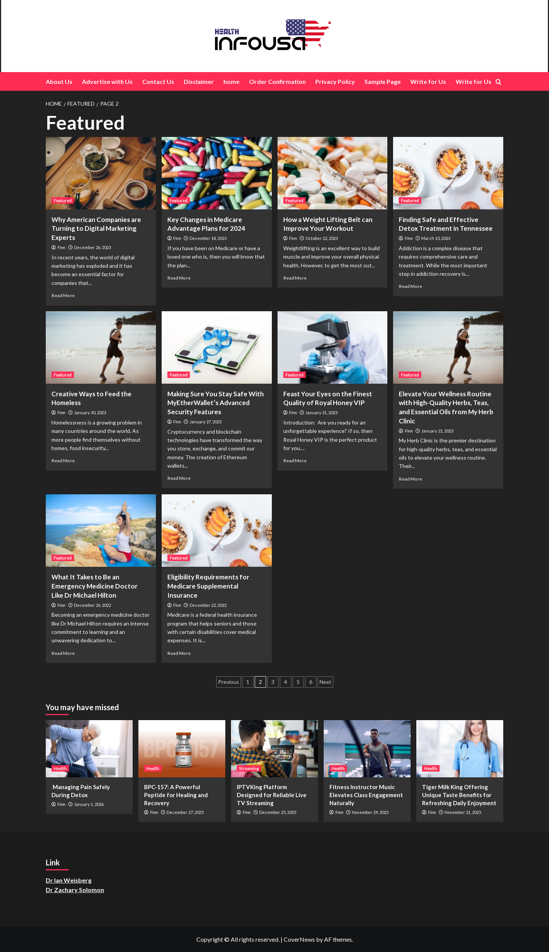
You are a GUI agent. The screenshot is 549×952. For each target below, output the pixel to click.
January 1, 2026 (89, 804)
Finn (62, 247)
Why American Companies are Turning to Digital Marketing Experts (96, 228)
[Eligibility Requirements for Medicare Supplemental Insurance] (217, 530)
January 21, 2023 (321, 412)
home (231, 81)
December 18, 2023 (207, 238)
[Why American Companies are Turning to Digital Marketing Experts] (101, 173)
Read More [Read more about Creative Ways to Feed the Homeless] (63, 460)
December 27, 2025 (185, 812)
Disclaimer (199, 81)
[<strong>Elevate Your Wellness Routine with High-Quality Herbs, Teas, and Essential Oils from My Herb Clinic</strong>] (448, 347)
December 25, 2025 (277, 812)
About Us (59, 81)
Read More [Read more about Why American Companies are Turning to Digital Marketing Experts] (63, 295)
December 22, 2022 (207, 605)
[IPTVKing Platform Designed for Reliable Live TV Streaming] (274, 748)
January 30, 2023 (90, 412)
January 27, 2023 (205, 421)
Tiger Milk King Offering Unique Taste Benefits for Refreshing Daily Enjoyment (459, 794)
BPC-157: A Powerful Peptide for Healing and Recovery (176, 794)
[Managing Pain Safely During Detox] (89, 748)
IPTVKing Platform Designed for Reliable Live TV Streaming (272, 794)
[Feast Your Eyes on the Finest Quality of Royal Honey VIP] (333, 347)
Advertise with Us (107, 81)
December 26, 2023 (92, 247)
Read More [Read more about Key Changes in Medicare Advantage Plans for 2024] (179, 278)
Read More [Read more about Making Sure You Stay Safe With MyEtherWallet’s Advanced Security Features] (179, 478)
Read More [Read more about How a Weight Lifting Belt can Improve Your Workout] (295, 278)
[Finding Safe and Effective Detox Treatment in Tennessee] (448, 173)
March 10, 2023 (435, 238)
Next (325, 682)
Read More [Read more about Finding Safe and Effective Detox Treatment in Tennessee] (410, 286)
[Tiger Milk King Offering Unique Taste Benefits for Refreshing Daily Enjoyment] (459, 748)
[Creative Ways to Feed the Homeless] (101, 347)
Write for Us (428, 81)
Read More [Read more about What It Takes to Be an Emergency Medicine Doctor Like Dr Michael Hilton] (63, 653)
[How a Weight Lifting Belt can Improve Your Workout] (333, 173)
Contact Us (158, 81)
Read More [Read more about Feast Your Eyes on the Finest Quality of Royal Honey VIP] (295, 460)
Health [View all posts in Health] (60, 768)
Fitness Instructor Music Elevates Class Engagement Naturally (366, 794)
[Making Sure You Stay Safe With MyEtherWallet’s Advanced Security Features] (217, 347)
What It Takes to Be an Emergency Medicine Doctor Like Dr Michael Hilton (94, 586)
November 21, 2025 (463, 812)
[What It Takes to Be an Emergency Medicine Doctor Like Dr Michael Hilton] (101, 530)
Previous (228, 682)
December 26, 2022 (92, 605)
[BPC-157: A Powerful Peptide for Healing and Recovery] (181, 748)
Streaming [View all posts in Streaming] (249, 768)
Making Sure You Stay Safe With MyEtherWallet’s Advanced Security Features (215, 403)
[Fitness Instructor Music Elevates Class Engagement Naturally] (367, 748)
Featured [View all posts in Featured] (63, 200)
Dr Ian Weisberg (69, 880)
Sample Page (382, 81)
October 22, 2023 (321, 238)
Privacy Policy (335, 81)
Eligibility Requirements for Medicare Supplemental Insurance (208, 586)
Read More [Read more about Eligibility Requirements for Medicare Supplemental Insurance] (179, 653)
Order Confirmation (277, 81)
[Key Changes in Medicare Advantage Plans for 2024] (217, 173)
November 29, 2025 (370, 812)
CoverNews (299, 939)
